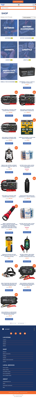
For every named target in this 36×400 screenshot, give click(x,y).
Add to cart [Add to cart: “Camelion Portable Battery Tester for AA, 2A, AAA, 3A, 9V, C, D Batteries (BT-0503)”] (9, 261)
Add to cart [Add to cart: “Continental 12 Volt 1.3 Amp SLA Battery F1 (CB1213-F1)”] (27, 87)
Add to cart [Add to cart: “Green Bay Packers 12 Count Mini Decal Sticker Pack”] (27, 143)
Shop (5, 349)
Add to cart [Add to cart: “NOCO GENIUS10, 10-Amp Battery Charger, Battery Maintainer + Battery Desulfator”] (9, 319)
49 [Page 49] (23, 323)
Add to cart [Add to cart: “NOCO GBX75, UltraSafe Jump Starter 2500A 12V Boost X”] (9, 201)
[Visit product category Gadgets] (9, 51)
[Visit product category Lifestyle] (27, 51)
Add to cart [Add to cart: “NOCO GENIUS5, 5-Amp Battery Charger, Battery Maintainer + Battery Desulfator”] (27, 290)
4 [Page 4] (15, 323)
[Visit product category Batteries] (9, 29)
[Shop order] (28, 17)
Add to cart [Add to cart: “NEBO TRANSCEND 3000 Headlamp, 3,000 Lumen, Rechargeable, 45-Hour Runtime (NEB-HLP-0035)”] (9, 290)
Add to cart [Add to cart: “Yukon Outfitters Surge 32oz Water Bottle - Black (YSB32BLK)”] (27, 201)
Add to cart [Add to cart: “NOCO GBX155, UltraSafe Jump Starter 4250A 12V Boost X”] (9, 115)
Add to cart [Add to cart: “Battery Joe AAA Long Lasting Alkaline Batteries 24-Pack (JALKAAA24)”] (27, 232)
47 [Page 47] (18, 323)
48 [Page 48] (21, 323)
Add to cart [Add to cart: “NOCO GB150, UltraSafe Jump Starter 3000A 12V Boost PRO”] (9, 143)
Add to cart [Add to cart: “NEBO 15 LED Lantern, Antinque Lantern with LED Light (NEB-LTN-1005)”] (9, 172)
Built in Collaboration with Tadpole (18, 396)
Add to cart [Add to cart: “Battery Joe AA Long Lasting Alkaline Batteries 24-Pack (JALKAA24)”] (27, 173)
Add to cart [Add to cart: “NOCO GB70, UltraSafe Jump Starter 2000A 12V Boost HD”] (27, 115)
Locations (7, 337)
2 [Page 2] (12, 323)
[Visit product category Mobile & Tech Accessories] (9, 73)
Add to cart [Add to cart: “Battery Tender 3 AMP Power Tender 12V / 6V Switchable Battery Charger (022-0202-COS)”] (27, 261)
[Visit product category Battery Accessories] (27, 29)
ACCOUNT (7, 329)
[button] (19, 5)
